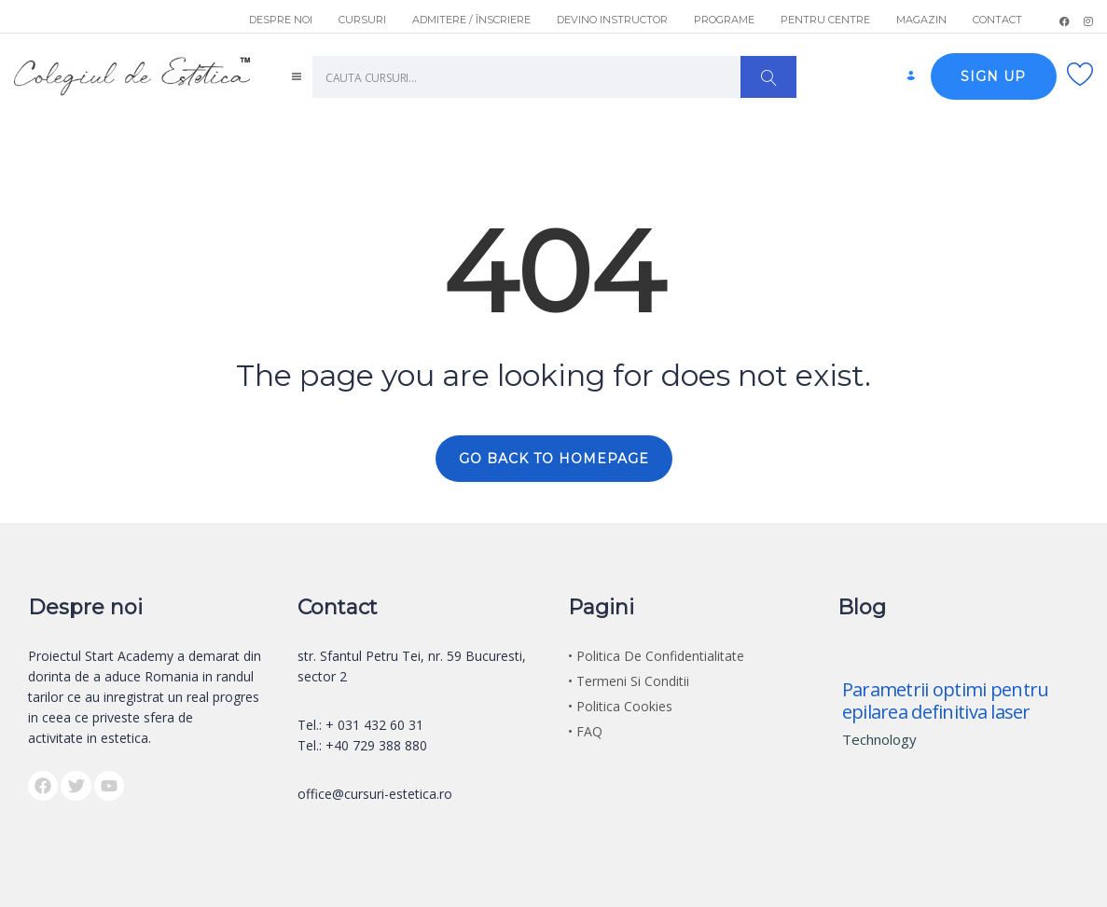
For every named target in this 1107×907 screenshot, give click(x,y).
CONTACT (997, 19)
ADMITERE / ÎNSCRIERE (471, 19)
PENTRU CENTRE (825, 19)
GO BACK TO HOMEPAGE (554, 458)
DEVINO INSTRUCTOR (612, 19)
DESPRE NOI (280, 19)
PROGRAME (724, 19)
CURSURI (362, 19)
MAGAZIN (921, 19)
